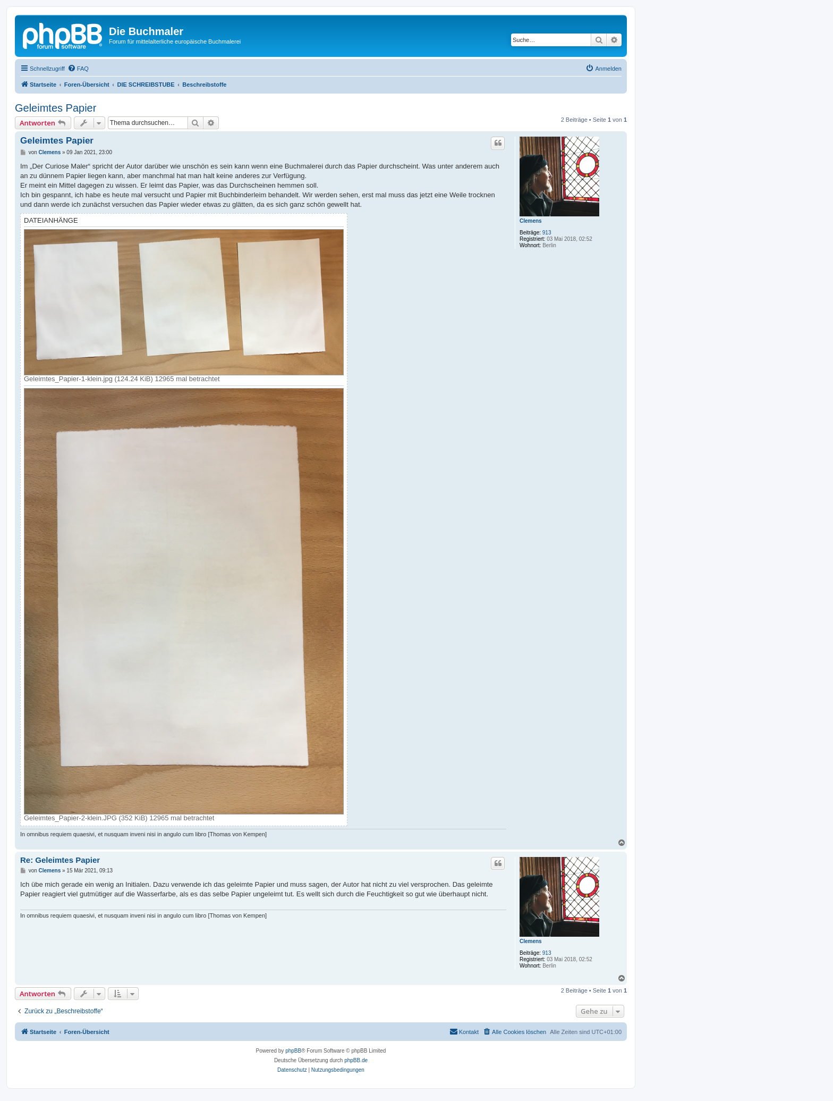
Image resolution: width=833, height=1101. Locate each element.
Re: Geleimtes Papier (60, 859)
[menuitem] (78, 68)
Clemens (531, 221)
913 (546, 233)
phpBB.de (356, 1060)
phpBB (293, 1051)
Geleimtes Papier (55, 108)
